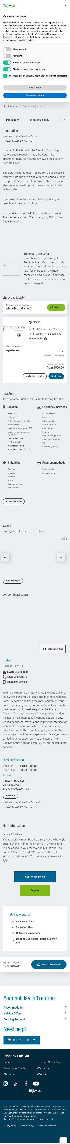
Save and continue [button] (35, 95)
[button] (65, 5)
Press (7, 1062)
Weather (42, 1074)
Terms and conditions (47, 1125)
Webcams (43, 1068)
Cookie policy (26, 1125)
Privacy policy (10, 1125)
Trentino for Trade (14, 1068)
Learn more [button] (35, 87)
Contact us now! (22, 1040)
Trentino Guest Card (49, 1062)
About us (9, 1074)
